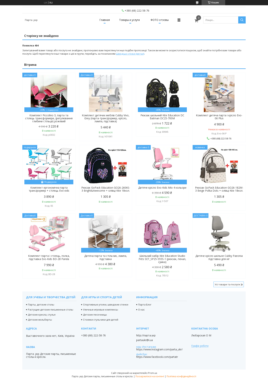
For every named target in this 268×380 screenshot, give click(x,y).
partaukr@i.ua (144, 340)
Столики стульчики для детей (100, 319)
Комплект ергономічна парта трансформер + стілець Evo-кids (49, 189)
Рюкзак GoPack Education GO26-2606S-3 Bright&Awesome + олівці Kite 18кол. (105, 189)
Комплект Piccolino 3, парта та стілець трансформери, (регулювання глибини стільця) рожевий (49, 118)
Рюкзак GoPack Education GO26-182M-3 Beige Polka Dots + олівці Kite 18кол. (219, 189)
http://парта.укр (146, 335)
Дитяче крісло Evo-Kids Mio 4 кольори (162, 187)
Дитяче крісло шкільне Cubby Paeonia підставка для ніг (219, 257)
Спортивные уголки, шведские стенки (105, 304)
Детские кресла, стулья (41, 314)
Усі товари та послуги (227, 284)
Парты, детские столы (41, 304)
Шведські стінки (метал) (130, 53)
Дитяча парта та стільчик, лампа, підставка (105, 257)
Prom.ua (152, 373)
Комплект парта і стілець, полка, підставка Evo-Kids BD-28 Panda (49, 257)
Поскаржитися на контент (149, 376)
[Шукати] (242, 19)
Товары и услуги (129, 20)
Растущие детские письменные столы (50, 309)
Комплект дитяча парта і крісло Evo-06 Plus (219, 117)
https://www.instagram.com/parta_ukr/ (159, 349)
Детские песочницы (95, 314)
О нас (141, 309)
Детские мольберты (40, 319)
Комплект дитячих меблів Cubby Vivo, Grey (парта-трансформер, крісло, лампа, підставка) (105, 118)
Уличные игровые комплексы (100, 309)
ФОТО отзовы (160, 20)
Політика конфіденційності (181, 376)
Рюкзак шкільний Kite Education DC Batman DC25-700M (162, 117)
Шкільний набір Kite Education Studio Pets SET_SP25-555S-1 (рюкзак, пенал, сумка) (162, 258)
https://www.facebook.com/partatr (157, 357)
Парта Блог (144, 304)
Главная (104, 20)
